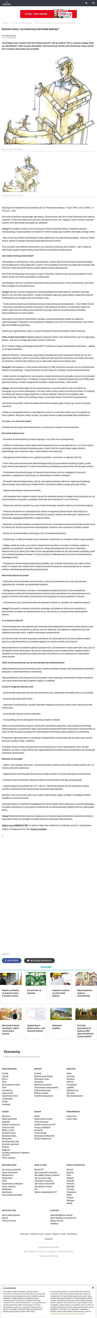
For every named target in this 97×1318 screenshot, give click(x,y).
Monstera (6, 1116)
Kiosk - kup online (48, 14)
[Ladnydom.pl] (6, 3)
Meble (37, 1116)
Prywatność (42, 1252)
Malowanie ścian (41, 1079)
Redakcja (54, 1223)
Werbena (70, 1200)
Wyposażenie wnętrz (43, 1119)
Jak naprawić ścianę (43, 1186)
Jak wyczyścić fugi (42, 1178)
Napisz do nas (56, 1220)
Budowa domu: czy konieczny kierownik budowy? (55, 23)
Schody (5, 1076)
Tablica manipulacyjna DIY (45, 1192)
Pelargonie (71, 1192)
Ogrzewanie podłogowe (12, 1183)
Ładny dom (24, 1234)
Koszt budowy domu (11, 1085)
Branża (5, 1218)
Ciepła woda (7, 1093)
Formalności (7, 1090)
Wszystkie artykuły (65, 1252)
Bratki (69, 1195)
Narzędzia (38, 1082)
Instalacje (6, 1104)
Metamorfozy (73, 1090)
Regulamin (53, 1252)
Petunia (70, 1197)
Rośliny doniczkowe (11, 1124)
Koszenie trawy (9, 1133)
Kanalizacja (7, 1192)
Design (63, 1234)
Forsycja (70, 1189)
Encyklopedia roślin (10, 1141)
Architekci (38, 1130)
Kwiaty (69, 1203)
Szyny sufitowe (9, 1186)
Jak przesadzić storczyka (45, 1172)
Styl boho (71, 1093)
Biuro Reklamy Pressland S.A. (63, 1218)
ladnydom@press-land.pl (61, 1215)
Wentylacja (6, 1189)
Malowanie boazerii (43, 1085)
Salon (69, 1073)
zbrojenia (17, 518)
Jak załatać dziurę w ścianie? (47, 1175)
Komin (4, 1079)
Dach (4, 1087)
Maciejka (70, 1186)
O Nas (26, 1252)
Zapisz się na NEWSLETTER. (15, 825)
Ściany (5, 1101)
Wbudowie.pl (7, 1175)
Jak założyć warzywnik (44, 1183)
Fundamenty (7, 1099)
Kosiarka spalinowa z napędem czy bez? (15, 1153)
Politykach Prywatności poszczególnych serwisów (67, 1313)
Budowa (5, 23)
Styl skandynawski (75, 1096)
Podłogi (37, 1073)
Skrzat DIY (39, 1169)
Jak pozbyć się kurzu (43, 1181)
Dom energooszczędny (12, 1195)
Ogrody (48, 1234)
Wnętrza (55, 1234)
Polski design (40, 1133)
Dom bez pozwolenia (11, 1169)
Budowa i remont (37, 1234)
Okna (4, 1082)
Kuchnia (70, 1082)
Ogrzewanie (7, 1178)
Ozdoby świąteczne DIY (45, 1124)
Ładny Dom (72, 1116)
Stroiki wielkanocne (42, 1138)
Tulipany (70, 1178)
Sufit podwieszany (42, 1090)
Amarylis (70, 1183)
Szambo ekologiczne (43, 1096)
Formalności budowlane (22, 23)
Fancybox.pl (53, 1256)
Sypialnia (71, 1079)
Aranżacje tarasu (9, 1136)
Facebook (48, 1239)
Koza (4, 1181)
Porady (5, 1073)
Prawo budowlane (10, 1172)
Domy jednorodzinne (11, 1215)
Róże (69, 1175)
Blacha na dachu (41, 1093)
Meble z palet (8, 1130)
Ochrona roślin (8, 1127)
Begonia (70, 1172)
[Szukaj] (86, 3)
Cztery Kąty (72, 1119)
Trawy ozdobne (8, 1158)
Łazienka (71, 1076)
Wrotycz (5, 1147)
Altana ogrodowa (9, 1119)
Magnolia (6, 1150)
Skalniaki (6, 1122)
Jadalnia (70, 1087)
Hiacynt (70, 1169)
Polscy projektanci (42, 1127)
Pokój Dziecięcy (41, 1122)
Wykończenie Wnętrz (43, 1076)
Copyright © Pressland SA (48, 1247)
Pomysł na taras (9, 1220)
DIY (35, 1189)
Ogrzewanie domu (10, 1096)
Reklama (33, 1252)
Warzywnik (6, 1138)
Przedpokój (72, 1085)
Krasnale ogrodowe (10, 1144)
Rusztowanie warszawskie (46, 1087)
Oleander (71, 1181)
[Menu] (93, 3)
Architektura (72, 1234)
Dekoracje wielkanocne (44, 1136)
